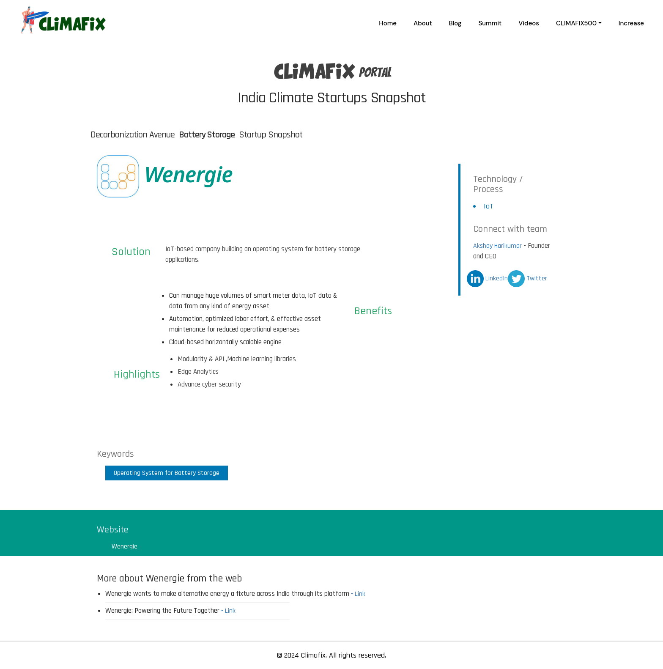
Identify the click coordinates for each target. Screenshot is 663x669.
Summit (490, 23)
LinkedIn (487, 278)
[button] (579, 23)
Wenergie (124, 546)
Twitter (527, 278)
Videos (528, 23)
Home (388, 23)
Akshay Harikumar (497, 245)
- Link (358, 593)
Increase (631, 23)
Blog (455, 23)
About (423, 23)
